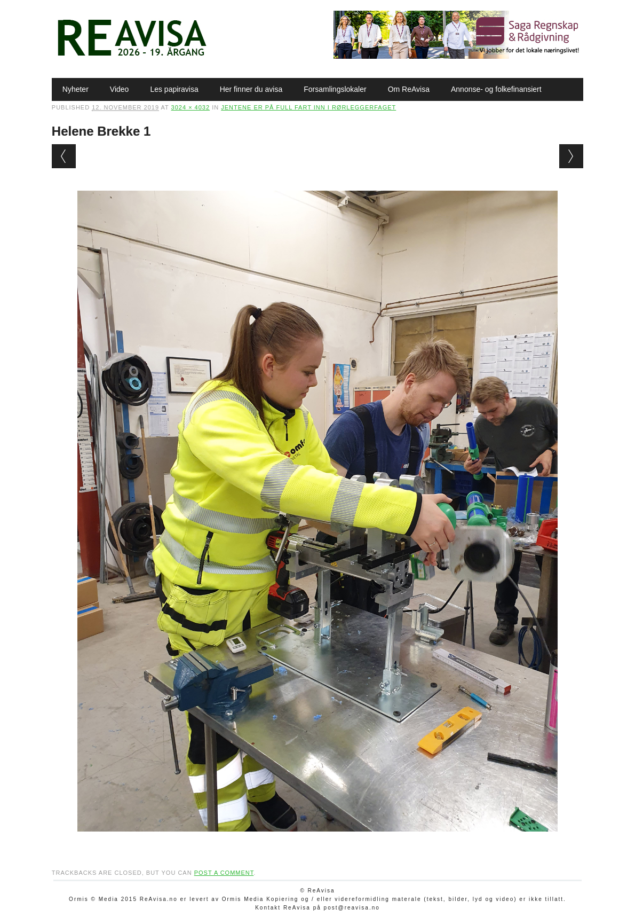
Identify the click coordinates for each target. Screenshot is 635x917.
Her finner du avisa (251, 89)
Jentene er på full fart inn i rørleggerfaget (308, 107)
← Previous (64, 156)
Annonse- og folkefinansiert (496, 89)
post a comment (224, 872)
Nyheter (75, 89)
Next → (571, 156)
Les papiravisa (174, 89)
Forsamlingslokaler (335, 89)
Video (119, 89)
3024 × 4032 (190, 107)
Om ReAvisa (409, 89)
